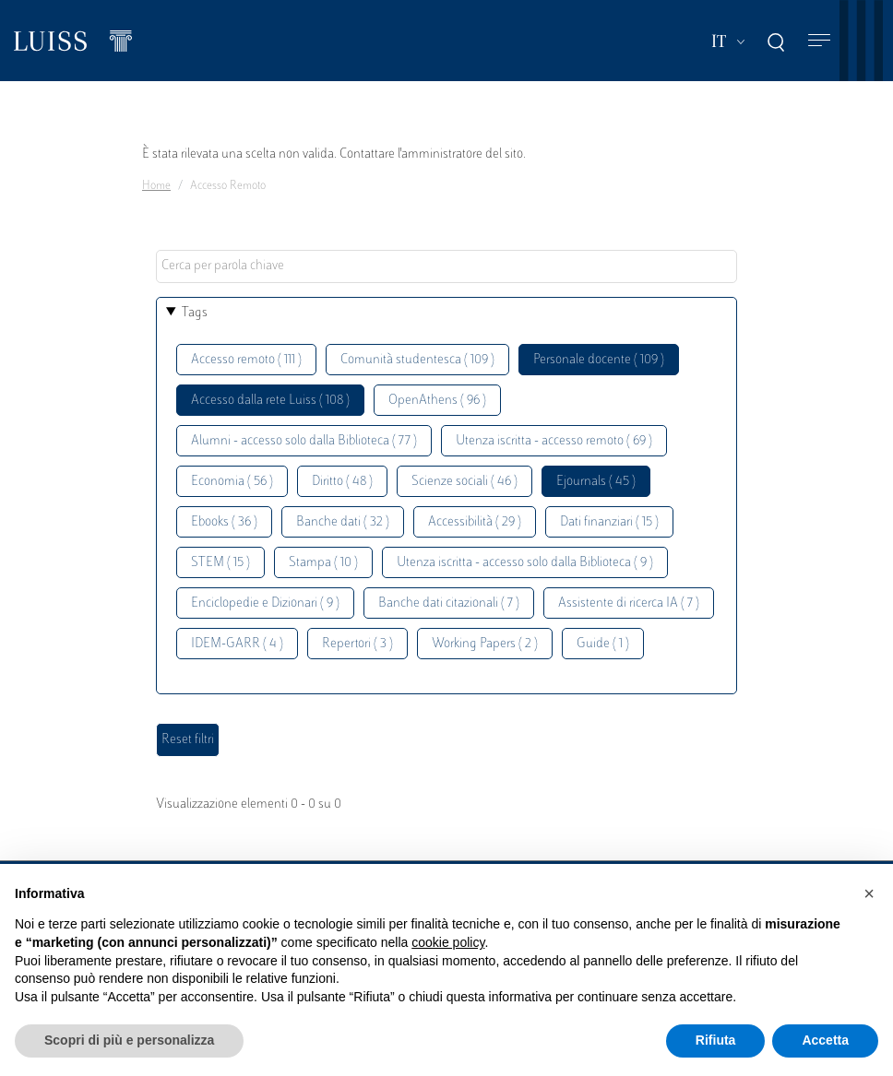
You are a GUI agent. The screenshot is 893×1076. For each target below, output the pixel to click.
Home (156, 186)
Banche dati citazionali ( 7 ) (448, 603)
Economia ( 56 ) (232, 482)
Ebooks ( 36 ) (224, 522)
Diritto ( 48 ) (342, 482)
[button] (869, 893)
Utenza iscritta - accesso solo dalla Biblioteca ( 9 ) (525, 563)
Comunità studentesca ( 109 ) (417, 360)
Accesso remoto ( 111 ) (246, 360)
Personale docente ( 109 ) (598, 360)
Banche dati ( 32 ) (342, 522)
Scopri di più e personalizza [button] (129, 1040)
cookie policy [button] (447, 942)
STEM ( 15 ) (220, 563)
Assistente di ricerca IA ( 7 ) (628, 603)
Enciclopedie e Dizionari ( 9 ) (265, 603)
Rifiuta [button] (716, 1040)
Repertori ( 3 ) (357, 644)
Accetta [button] (825, 1040)
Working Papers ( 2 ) (485, 644)
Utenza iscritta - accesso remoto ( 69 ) (554, 441)
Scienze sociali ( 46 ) (464, 482)
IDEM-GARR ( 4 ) (237, 644)
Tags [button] (195, 313)
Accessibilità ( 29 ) (474, 522)
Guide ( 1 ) (603, 644)
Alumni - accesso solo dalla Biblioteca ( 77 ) (304, 441)
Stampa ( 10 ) (323, 563)
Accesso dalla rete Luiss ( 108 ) (270, 401)
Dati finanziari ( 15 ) (609, 522)
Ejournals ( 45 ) (596, 482)
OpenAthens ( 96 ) (437, 401)
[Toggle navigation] (819, 41)
